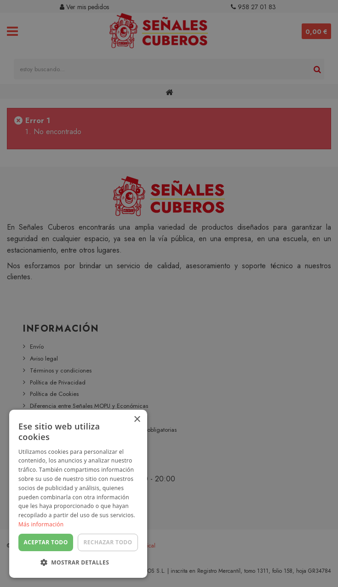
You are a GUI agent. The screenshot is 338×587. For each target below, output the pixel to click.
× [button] (136, 419)
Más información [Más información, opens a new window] (40, 524)
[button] (78, 563)
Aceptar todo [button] (45, 542)
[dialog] (169, 293)
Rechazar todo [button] (107, 542)
